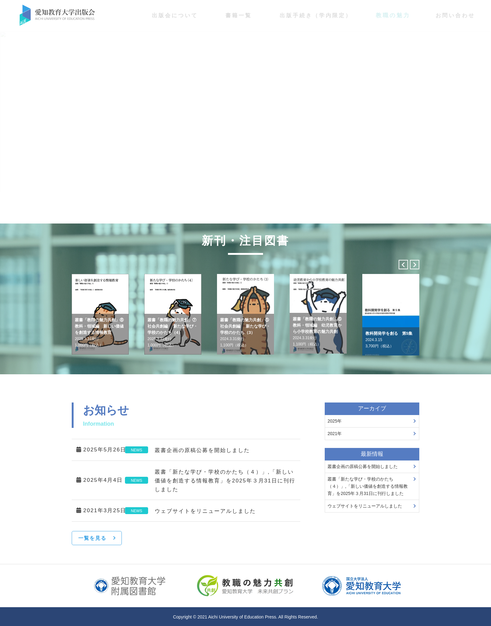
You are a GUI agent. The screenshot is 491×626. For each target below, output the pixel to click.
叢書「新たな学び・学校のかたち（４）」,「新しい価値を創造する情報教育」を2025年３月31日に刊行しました (225, 480)
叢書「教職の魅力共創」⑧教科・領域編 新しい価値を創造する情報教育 (99, 332)
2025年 (335, 420)
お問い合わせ (455, 15)
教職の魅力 (393, 15)
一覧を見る (92, 538)
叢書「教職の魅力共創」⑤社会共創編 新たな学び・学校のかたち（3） (245, 332)
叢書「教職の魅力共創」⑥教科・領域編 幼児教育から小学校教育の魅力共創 (317, 331)
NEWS (136, 450)
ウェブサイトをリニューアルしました (205, 511)
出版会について (175, 15)
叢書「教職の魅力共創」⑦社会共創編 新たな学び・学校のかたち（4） (172, 332)
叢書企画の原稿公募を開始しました (202, 450)
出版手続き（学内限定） (316, 15)
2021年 (335, 433)
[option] (100, 314)
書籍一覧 (238, 15)
